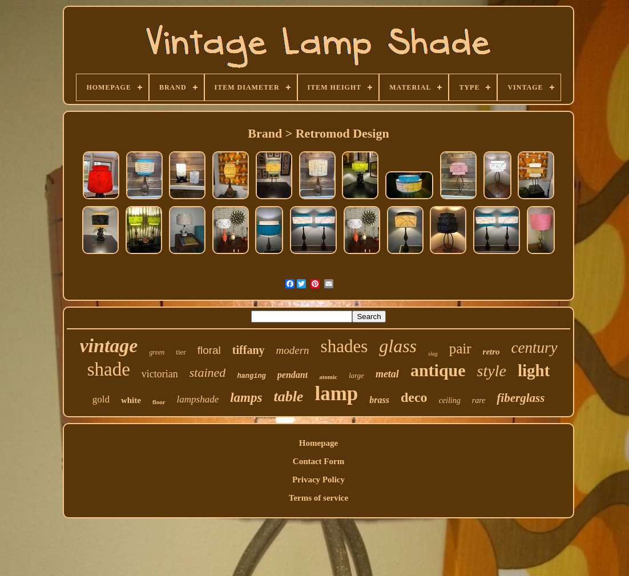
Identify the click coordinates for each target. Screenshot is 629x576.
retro (491, 351)
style (491, 371)
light (534, 370)
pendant (292, 375)
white (131, 400)
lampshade (198, 399)
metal (387, 374)
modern (292, 350)
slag (433, 354)
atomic (328, 376)
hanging (251, 376)
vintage (108, 345)
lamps (246, 397)
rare (479, 400)
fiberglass (521, 398)
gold (101, 399)
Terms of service (318, 497)
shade (108, 369)
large (356, 375)
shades (344, 346)
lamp (336, 393)
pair (460, 348)
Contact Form (318, 461)
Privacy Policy (318, 479)
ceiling (450, 400)
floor (159, 401)
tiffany (248, 350)
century (534, 347)
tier (181, 352)
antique (438, 370)
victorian (160, 374)
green (156, 352)
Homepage (318, 443)
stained (207, 372)
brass (379, 400)
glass (398, 346)
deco (414, 397)
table (288, 396)
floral (209, 350)
